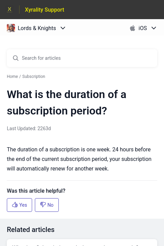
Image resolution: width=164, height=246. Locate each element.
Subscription (33, 76)
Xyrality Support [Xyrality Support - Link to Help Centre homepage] (44, 9)
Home (12, 76)
